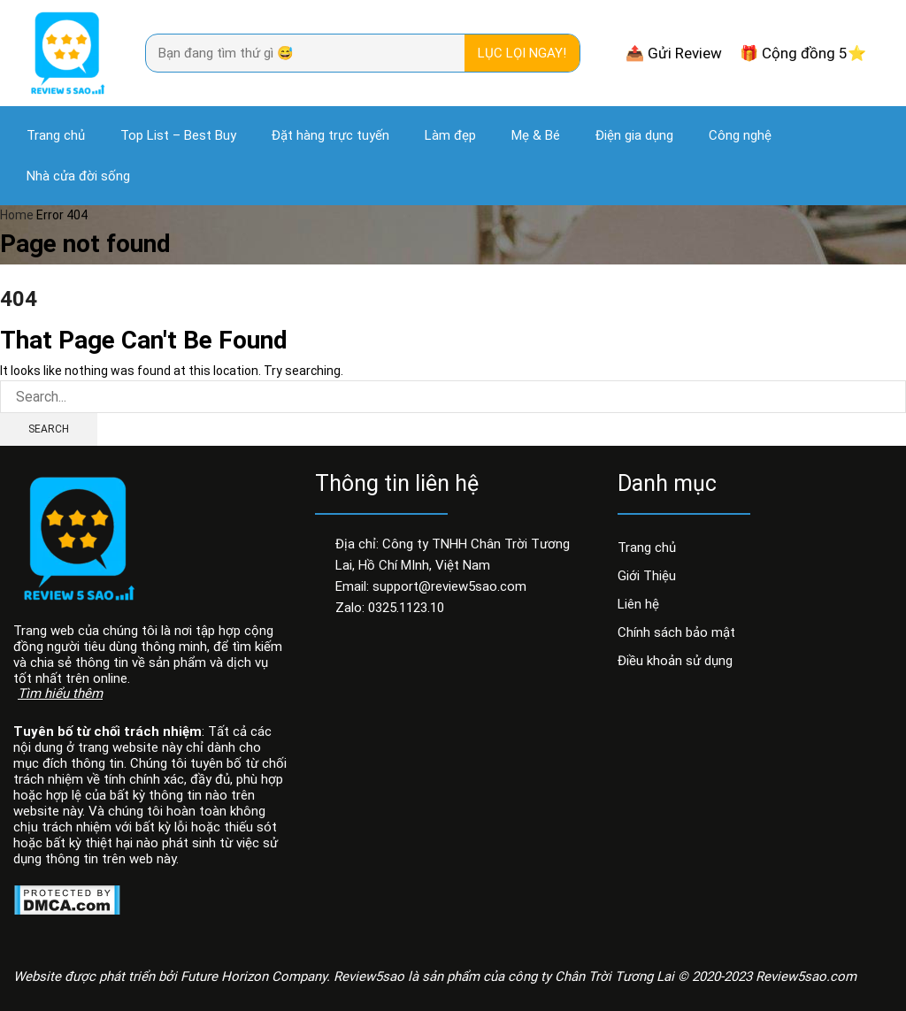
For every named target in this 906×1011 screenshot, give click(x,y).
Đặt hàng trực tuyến (330, 135)
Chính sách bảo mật (676, 632)
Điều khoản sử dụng (675, 661)
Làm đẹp (450, 135)
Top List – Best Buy (178, 135)
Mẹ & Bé (535, 135)
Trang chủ (56, 135)
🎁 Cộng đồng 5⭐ (803, 53)
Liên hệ (638, 604)
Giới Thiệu (647, 576)
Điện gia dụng (634, 135)
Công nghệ (740, 135)
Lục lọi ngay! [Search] (522, 53)
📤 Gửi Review (674, 53)
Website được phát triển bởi (96, 976)
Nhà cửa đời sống (78, 176)
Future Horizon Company (253, 976)
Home (17, 215)
